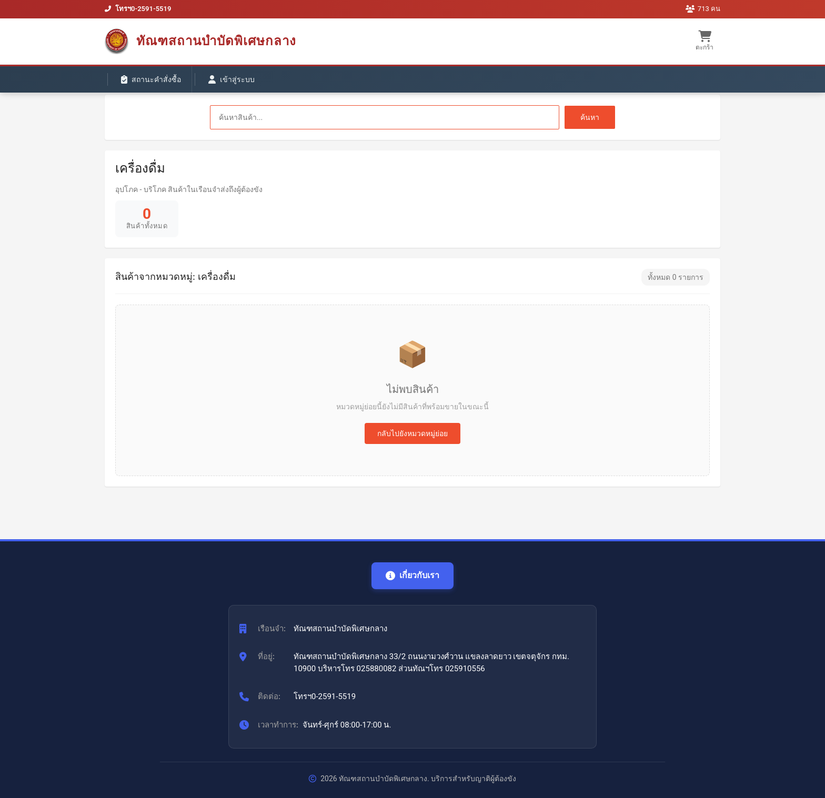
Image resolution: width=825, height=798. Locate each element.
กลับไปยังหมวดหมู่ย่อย (412, 433)
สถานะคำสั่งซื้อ (151, 79)
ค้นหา (589, 117)
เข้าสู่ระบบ (231, 79)
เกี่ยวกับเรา (412, 575)
